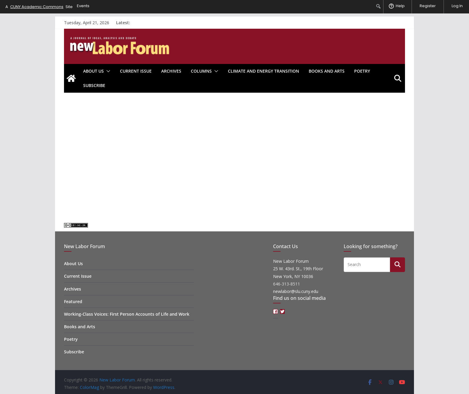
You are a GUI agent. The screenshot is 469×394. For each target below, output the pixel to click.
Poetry (362, 71)
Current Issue (136, 71)
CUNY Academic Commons (36, 7)
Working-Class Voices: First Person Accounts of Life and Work (126, 314)
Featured (73, 301)
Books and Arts (327, 71)
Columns (201, 71)
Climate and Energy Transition (263, 71)
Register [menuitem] (428, 6)
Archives (171, 71)
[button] (107, 71)
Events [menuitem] (83, 6)
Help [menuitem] (400, 6)
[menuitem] (378, 6)
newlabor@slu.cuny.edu (295, 291)
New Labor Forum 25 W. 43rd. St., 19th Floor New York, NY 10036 (298, 268)
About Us (93, 71)
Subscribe (94, 85)
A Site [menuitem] (39, 7)
